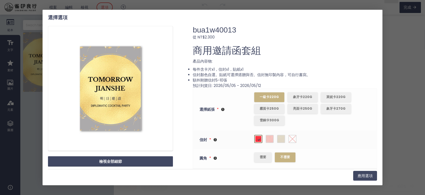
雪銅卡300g (269, 120)
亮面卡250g (303, 108)
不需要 (285, 157)
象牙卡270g (336, 108)
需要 (263, 157)
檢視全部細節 (110, 161)
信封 (203, 140)
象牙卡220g (303, 97)
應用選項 (365, 175)
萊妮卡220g (336, 97)
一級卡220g (269, 97)
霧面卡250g (269, 108)
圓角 (203, 158)
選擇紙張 (207, 109)
